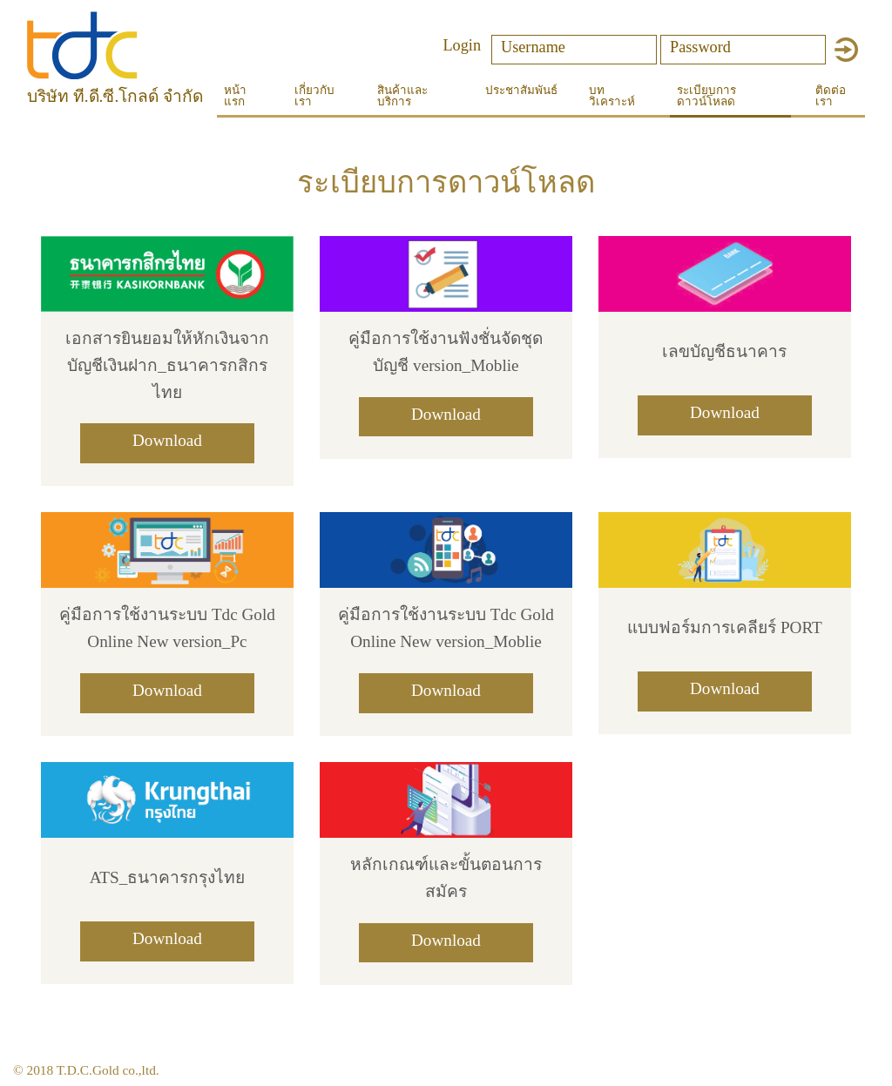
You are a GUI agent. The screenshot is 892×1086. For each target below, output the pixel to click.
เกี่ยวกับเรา (314, 96)
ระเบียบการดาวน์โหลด (706, 96)
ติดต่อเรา (830, 96)
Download (167, 440)
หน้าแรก (235, 96)
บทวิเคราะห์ (612, 96)
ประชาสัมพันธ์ (521, 90)
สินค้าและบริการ (402, 96)
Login (462, 45)
